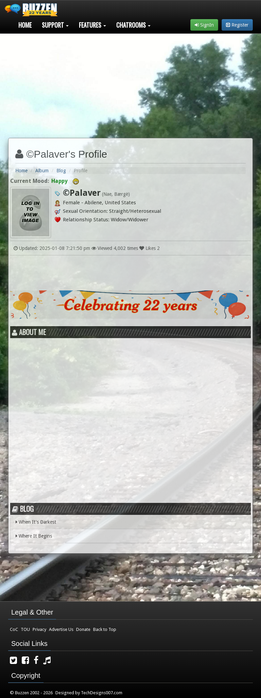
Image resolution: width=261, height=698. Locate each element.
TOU (25, 629)
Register (237, 25)
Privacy (39, 629)
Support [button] (55, 24)
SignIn (204, 25)
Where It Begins (34, 536)
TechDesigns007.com (101, 692)
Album (42, 170)
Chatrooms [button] (133, 24)
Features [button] (92, 24)
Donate (83, 629)
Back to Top (104, 629)
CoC (14, 629)
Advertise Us (61, 629)
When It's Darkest (36, 522)
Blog (61, 170)
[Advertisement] (130, 83)
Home (25, 24)
